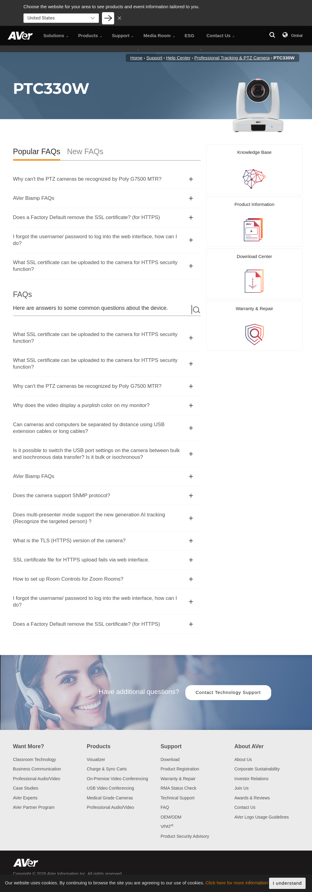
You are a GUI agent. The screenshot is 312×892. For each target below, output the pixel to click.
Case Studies (25, 788)
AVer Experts (25, 797)
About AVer (249, 746)
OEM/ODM (171, 817)
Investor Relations (251, 778)
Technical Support (178, 797)
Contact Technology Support (228, 692)
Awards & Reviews (252, 797)
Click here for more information (236, 886)
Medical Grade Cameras (110, 797)
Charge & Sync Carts (107, 768)
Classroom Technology (34, 759)
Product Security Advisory (185, 836)
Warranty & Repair (178, 778)
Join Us (241, 788)
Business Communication (37, 768)
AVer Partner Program (34, 807)
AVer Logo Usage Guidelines (261, 817)
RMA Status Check (179, 788)
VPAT (167, 826)
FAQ (165, 807)
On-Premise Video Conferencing (117, 778)
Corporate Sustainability (257, 768)
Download (170, 759)
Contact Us (244, 807)
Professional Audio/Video (36, 778)
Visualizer (96, 759)
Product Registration (180, 768)
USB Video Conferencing (110, 788)
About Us (243, 759)
